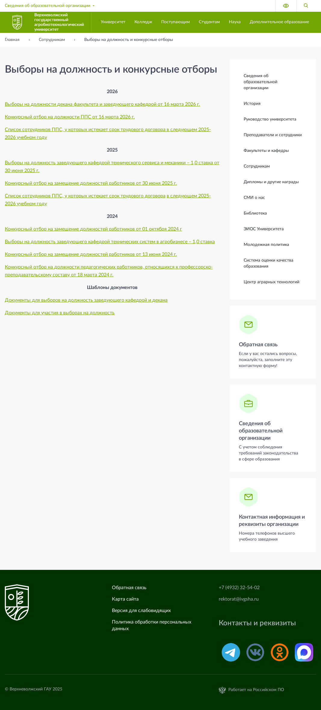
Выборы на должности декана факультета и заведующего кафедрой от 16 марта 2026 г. (102, 104)
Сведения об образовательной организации (50, 6)
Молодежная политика (266, 244)
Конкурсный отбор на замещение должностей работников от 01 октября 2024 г (93, 229)
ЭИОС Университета (264, 229)
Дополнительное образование (279, 22)
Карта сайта (125, 599)
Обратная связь (258, 344)
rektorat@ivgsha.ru (239, 599)
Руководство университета (270, 119)
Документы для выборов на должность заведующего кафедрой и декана (86, 300)
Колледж (143, 22)
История (252, 103)
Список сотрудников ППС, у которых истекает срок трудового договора (85, 195)
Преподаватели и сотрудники (273, 135)
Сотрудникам (257, 166)
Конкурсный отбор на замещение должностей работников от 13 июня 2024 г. (91, 254)
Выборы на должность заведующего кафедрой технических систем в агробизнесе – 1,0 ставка (110, 241)
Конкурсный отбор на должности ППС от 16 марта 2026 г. (70, 117)
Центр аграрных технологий (271, 282)
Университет (113, 22)
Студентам (209, 22)
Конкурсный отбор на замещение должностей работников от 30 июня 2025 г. (91, 183)
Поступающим (175, 22)
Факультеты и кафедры (266, 150)
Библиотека (255, 213)
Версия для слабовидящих (141, 610)
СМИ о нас (254, 197)
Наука (235, 22)
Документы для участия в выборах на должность (60, 312)
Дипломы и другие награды (271, 182)
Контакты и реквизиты (257, 623)
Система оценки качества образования (268, 263)
